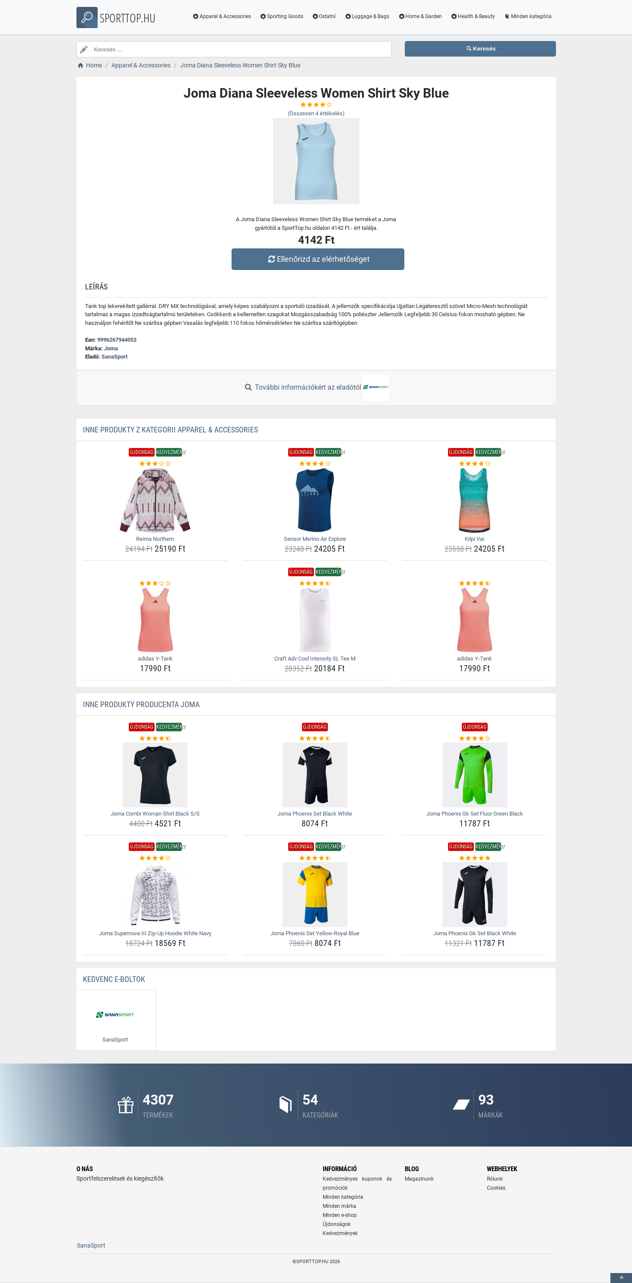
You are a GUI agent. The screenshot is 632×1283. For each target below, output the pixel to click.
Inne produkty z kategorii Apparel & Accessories (170, 429)
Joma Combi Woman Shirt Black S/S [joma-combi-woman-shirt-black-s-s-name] (155, 813)
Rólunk (495, 1179)
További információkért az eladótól (315, 388)
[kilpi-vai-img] (474, 500)
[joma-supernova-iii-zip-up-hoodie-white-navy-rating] (155, 858)
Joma (111, 348)
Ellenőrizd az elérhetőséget (318, 259)
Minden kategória (528, 16)
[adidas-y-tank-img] (155, 620)
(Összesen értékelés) (316, 113)
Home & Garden (420, 16)
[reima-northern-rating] (155, 464)
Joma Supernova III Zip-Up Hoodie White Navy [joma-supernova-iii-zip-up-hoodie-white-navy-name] (155, 933)
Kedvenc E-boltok (114, 979)
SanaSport (114, 356)
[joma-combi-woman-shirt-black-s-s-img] (155, 775)
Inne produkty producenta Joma (141, 704)
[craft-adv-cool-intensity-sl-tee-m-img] (315, 620)
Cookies (496, 1188)
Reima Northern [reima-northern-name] (155, 539)
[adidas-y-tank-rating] (155, 583)
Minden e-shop (340, 1215)
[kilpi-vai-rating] (474, 464)
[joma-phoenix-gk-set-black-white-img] (474, 894)
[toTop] (621, 1278)
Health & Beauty (473, 16)
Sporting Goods (281, 16)
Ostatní (324, 16)
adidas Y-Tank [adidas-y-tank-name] (155, 658)
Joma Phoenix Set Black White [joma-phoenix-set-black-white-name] (314, 813)
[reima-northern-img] (155, 500)
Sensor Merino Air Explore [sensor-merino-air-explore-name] (315, 539)
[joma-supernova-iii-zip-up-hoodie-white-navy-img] (155, 894)
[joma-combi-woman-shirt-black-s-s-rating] (155, 738)
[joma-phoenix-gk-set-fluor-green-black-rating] (474, 738)
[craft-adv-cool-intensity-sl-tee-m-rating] (315, 583)
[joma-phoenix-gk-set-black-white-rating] (474, 858)
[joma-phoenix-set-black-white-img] (315, 775)
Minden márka (339, 1206)
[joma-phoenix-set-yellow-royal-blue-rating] (315, 858)
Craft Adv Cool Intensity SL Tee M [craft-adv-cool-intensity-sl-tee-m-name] (315, 658)
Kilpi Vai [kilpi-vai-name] (474, 539)
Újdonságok (337, 1224)
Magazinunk (419, 1179)
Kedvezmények (340, 1233)
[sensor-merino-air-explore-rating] (315, 464)
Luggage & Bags (366, 16)
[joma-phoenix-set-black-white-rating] (315, 738)
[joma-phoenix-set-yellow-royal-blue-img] (315, 894)
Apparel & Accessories (221, 16)
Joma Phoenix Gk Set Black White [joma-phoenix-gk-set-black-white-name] (474, 933)
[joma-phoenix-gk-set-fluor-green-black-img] (474, 775)
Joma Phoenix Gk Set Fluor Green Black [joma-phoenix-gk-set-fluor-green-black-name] (474, 813)
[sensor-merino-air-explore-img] (315, 500)
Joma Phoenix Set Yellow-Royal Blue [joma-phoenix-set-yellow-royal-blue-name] (314, 933)
